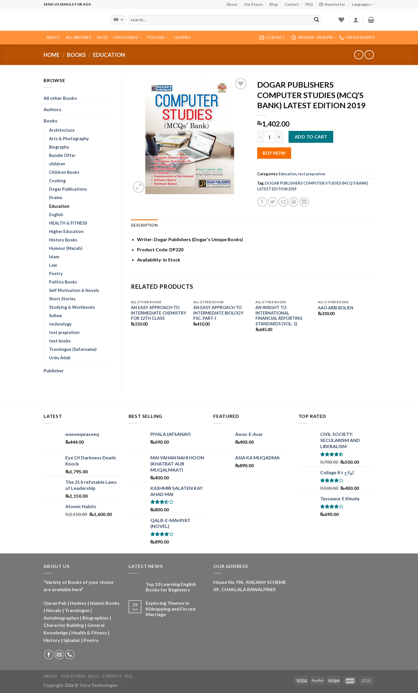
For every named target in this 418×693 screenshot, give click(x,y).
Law (53, 265)
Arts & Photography (69, 138)
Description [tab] (144, 225)
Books (76, 55)
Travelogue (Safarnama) (73, 349)
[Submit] (316, 20)
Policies (158, 37)
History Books (63, 239)
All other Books (60, 98)
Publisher (54, 370)
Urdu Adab (59, 357)
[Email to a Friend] (283, 202)
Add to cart (311, 136)
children (57, 163)
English (56, 214)
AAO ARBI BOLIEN (335, 307)
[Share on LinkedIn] (304, 202)
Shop (102, 37)
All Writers (78, 37)
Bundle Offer (62, 155)
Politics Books (63, 281)
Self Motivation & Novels (74, 290)
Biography (59, 147)
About (231, 4)
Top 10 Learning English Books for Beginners (171, 586)
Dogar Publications (68, 189)
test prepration (64, 332)
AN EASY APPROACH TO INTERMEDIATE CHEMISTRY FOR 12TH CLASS (158, 313)
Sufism (55, 315)
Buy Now (274, 153)
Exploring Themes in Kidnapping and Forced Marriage (170, 608)
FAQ (309, 4)
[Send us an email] (59, 654)
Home (52, 55)
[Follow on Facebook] (49, 654)
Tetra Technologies (98, 685)
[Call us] (70, 654)
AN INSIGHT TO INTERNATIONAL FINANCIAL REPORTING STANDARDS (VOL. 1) (278, 315)
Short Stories (62, 298)
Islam (54, 256)
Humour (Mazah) (65, 248)
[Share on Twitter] (273, 202)
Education (109, 55)
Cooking (57, 180)
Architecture (62, 130)
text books (60, 340)
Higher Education (66, 231)
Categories (127, 37)
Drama (55, 197)
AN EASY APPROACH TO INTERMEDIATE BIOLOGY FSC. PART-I (218, 313)
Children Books (64, 172)
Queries (182, 37)
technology (60, 324)
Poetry (56, 273)
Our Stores (253, 4)
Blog (273, 4)
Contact (291, 4)
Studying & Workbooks (72, 307)
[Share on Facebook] (262, 202)
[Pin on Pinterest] (293, 202)
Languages (363, 4)
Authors (52, 109)
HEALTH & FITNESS (68, 223)
